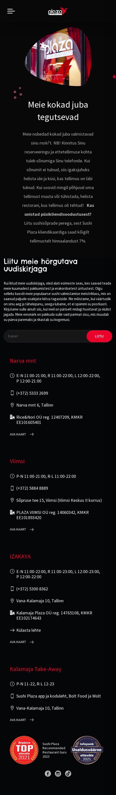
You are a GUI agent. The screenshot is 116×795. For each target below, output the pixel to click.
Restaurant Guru (55, 752)
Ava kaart (18, 434)
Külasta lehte (28, 630)
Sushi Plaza (51, 744)
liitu (99, 336)
